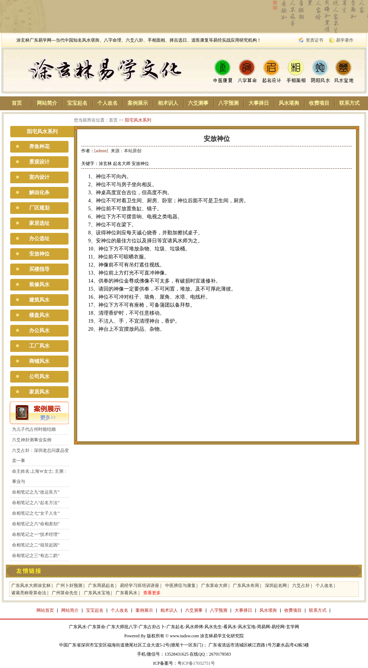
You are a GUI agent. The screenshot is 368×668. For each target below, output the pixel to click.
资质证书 (314, 40)
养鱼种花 (39, 146)
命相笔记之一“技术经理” (36, 534)
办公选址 (39, 238)
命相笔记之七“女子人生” (36, 513)
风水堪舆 (289, 103)
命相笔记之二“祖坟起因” (36, 545)
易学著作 (344, 40)
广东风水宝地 (97, 592)
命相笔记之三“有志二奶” (36, 555)
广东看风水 (126, 592)
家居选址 (39, 223)
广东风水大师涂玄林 (31, 585)
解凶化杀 (39, 192)
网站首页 (45, 610)
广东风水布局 (246, 585)
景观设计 (39, 162)
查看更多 (152, 592)
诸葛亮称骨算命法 (28, 592)
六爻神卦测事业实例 (31, 439)
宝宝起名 (77, 103)
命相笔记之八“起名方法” (36, 502)
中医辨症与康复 (180, 585)
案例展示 (138, 103)
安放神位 (39, 254)
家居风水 (39, 392)
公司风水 (39, 376)
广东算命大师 (214, 585)
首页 (17, 103)
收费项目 (319, 103)
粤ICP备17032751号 (196, 663)
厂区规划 (39, 208)
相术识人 (168, 103)
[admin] (101, 150)
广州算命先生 (65, 592)
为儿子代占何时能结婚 (34, 429)
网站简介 (47, 103)
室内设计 (39, 177)
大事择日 (258, 103)
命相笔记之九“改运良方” (36, 492)
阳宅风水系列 (138, 120)
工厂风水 (39, 346)
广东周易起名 (101, 585)
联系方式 (349, 103)
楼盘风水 (39, 315)
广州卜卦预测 (69, 585)
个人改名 (107, 103)
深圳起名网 (276, 585)
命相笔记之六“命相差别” (36, 523)
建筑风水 (39, 300)
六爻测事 (198, 103)
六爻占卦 (301, 585)
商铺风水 (39, 361)
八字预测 (228, 103)
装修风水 (39, 284)
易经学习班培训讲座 (139, 585)
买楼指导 (39, 269)
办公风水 (39, 330)
